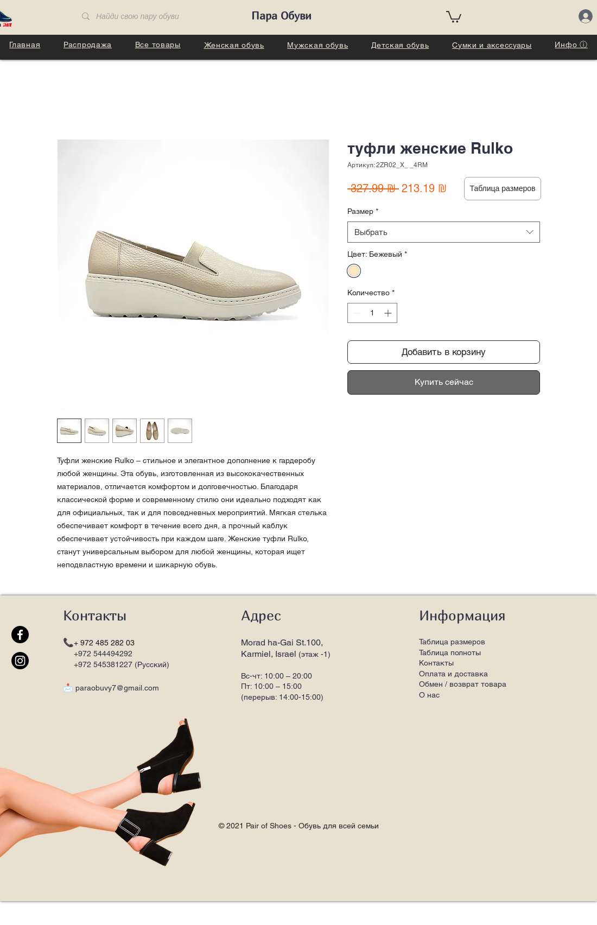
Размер (362, 211)
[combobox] (443, 232)
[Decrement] (356, 312)
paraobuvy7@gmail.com (117, 687)
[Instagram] (20, 660)
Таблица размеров (452, 641)
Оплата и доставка (453, 673)
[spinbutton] (372, 312)
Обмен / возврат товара (462, 684)
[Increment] (389, 312)
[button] (453, 16)
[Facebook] (20, 634)
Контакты (436, 662)
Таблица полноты (450, 652)
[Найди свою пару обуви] (156, 17)
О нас (429, 694)
